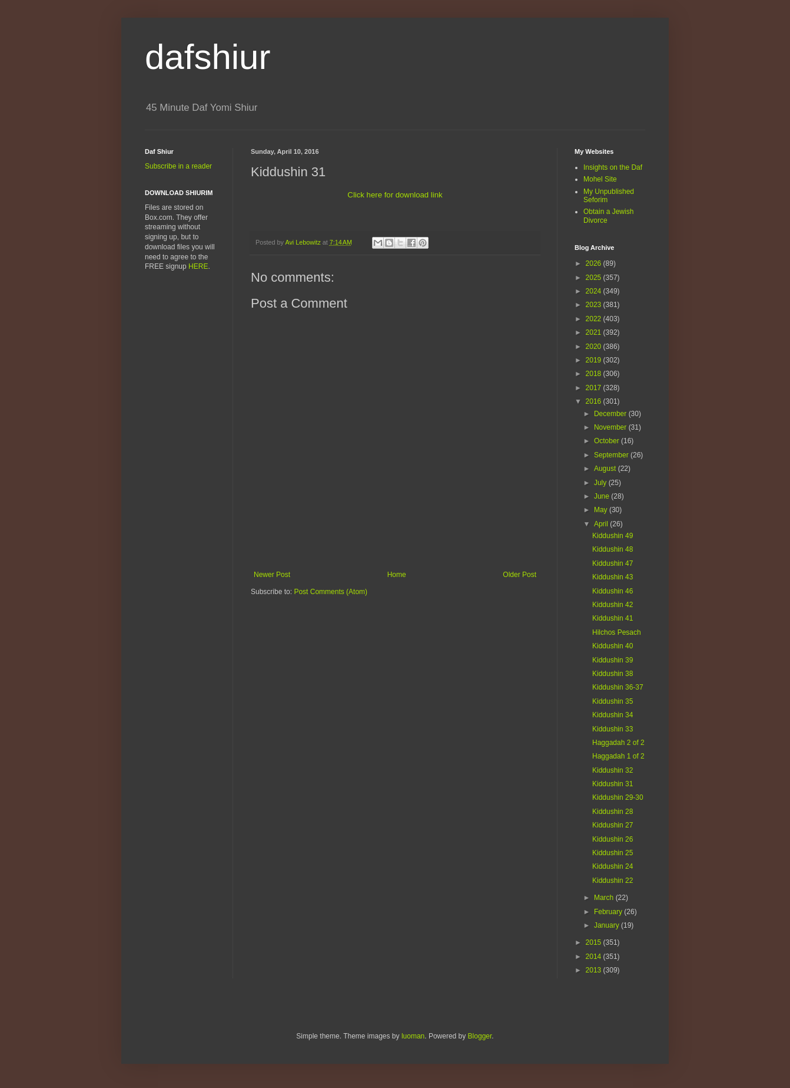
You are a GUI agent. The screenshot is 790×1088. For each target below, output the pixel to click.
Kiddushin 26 (612, 839)
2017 (594, 388)
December (611, 414)
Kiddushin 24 (612, 866)
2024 (594, 291)
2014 (594, 956)
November (611, 427)
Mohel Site (600, 179)
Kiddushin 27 (612, 825)
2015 (594, 942)
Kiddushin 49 (612, 536)
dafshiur (207, 57)
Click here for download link (394, 194)
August (606, 468)
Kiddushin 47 (612, 563)
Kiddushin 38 (612, 674)
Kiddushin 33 (612, 729)
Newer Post (272, 575)
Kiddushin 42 (612, 605)
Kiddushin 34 (612, 715)
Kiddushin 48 (612, 549)
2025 (594, 277)
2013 (594, 970)
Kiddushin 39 (612, 660)
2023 (594, 305)
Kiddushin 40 (612, 646)
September (612, 455)
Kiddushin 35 (612, 701)
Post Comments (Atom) (330, 592)
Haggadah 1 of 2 (618, 756)
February (609, 912)
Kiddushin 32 (612, 770)
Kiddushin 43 (612, 577)
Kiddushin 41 (612, 618)
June (602, 496)
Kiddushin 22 (612, 880)
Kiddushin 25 (612, 853)
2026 (594, 263)
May (601, 510)
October (607, 441)
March (605, 898)
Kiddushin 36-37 (617, 687)
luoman (412, 1036)
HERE (198, 266)
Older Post (519, 575)
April (602, 524)
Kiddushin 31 (612, 784)
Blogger (480, 1036)
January (607, 925)
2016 (594, 401)
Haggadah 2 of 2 (618, 742)
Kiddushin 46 (612, 591)
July (601, 483)
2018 (594, 374)
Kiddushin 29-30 (617, 797)
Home (396, 575)
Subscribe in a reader (178, 166)
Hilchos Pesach (616, 632)
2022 (594, 319)
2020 (594, 346)
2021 (594, 332)
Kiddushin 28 (612, 811)
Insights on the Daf (612, 167)
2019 (594, 360)
